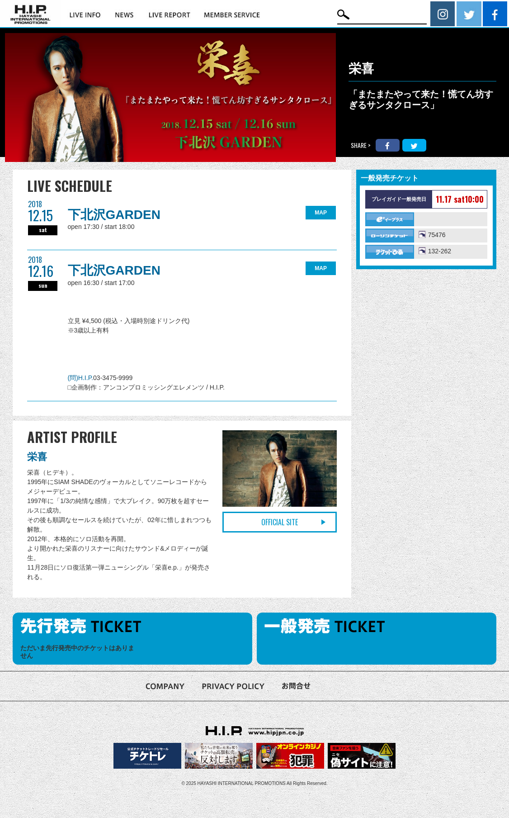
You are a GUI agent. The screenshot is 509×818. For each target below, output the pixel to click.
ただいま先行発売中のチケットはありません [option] (77, 651)
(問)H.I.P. (81, 377)
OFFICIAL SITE (279, 522)
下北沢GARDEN (114, 215)
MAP (321, 212)
